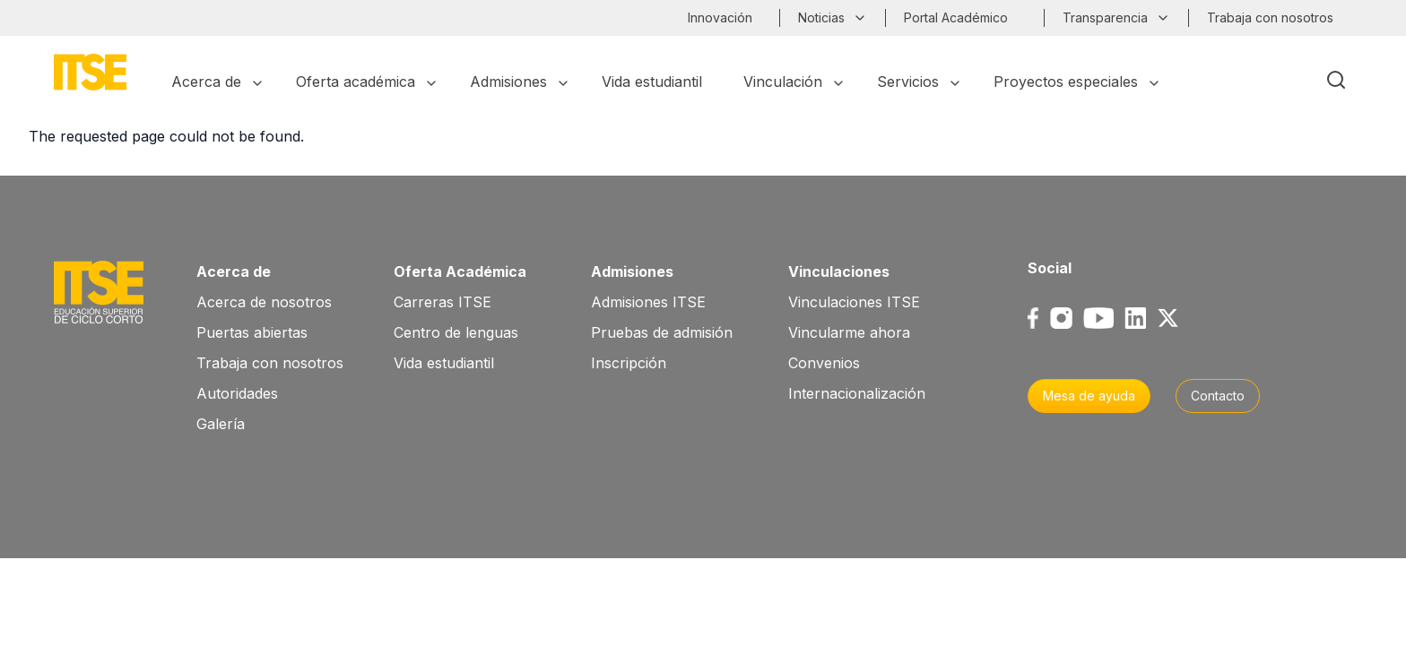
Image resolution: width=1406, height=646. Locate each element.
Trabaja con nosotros (269, 363)
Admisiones (632, 271)
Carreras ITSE (442, 302)
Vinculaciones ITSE (854, 302)
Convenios (824, 363)
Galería (220, 424)
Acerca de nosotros (264, 302)
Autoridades (237, 393)
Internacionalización (856, 393)
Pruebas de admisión (662, 332)
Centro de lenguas (456, 332)
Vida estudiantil (444, 363)
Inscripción (628, 363)
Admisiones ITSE (648, 302)
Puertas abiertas (252, 332)
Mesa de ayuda (1089, 395)
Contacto (1218, 395)
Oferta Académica (460, 271)
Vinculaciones (839, 271)
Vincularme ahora (849, 332)
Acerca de (233, 271)
